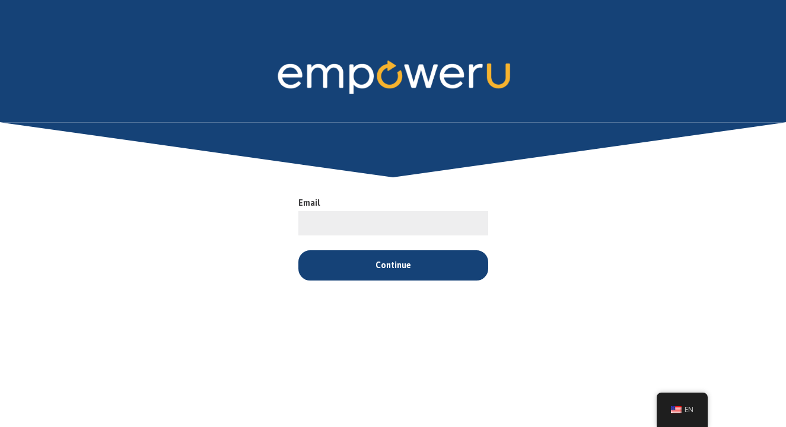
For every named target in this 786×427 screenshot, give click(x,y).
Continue (393, 265)
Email (309, 203)
